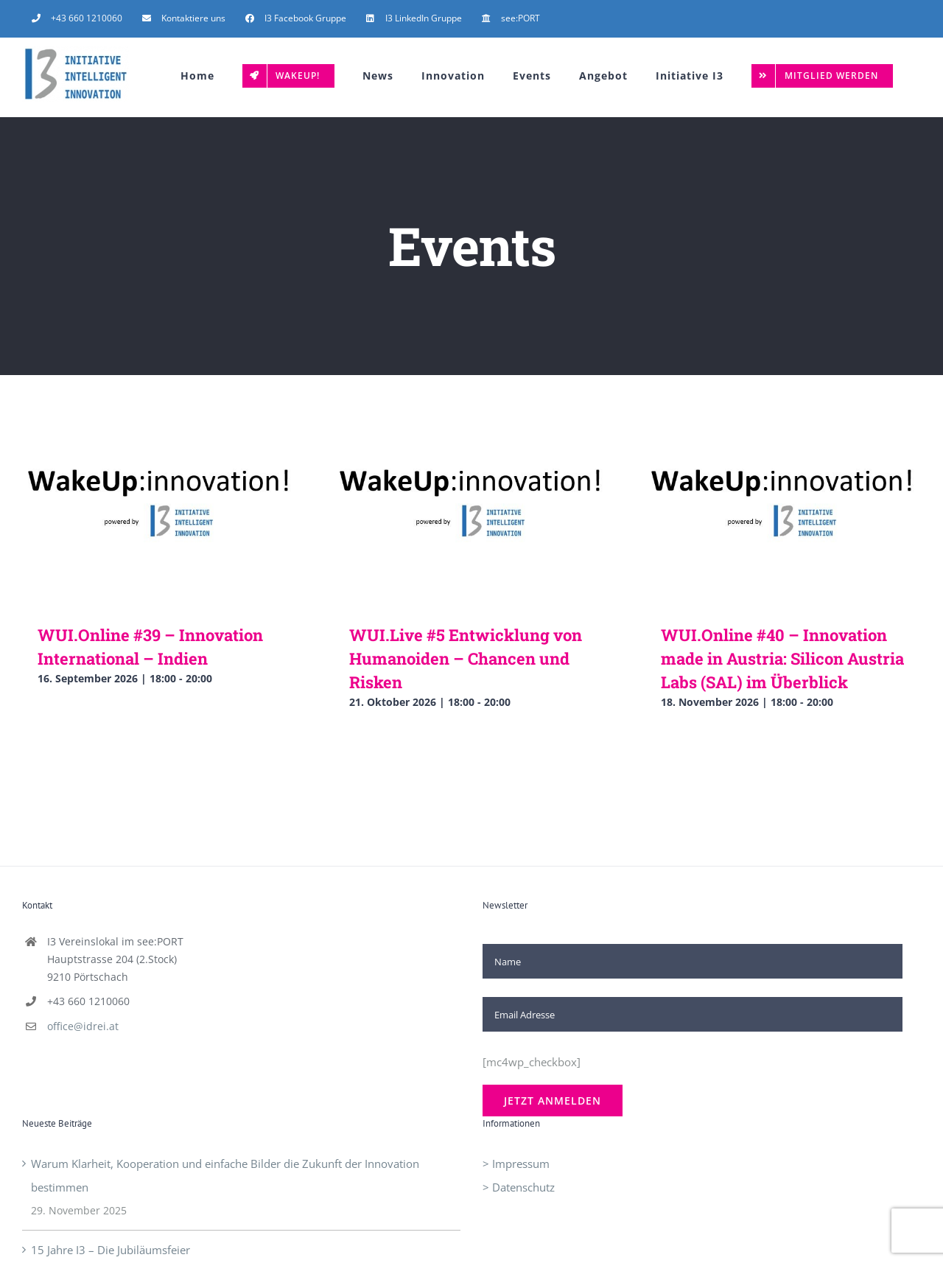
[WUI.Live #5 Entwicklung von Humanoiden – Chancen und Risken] (471, 529)
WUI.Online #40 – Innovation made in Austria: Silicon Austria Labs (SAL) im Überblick (782, 658)
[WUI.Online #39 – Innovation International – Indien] (160, 529)
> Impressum (516, 1163)
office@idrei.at (83, 1026)
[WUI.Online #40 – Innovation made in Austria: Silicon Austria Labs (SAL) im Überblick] (783, 529)
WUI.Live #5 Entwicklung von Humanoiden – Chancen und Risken (465, 658)
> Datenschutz (519, 1187)
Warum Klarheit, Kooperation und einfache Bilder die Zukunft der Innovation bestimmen (225, 1175)
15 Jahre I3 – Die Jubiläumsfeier (110, 1249)
